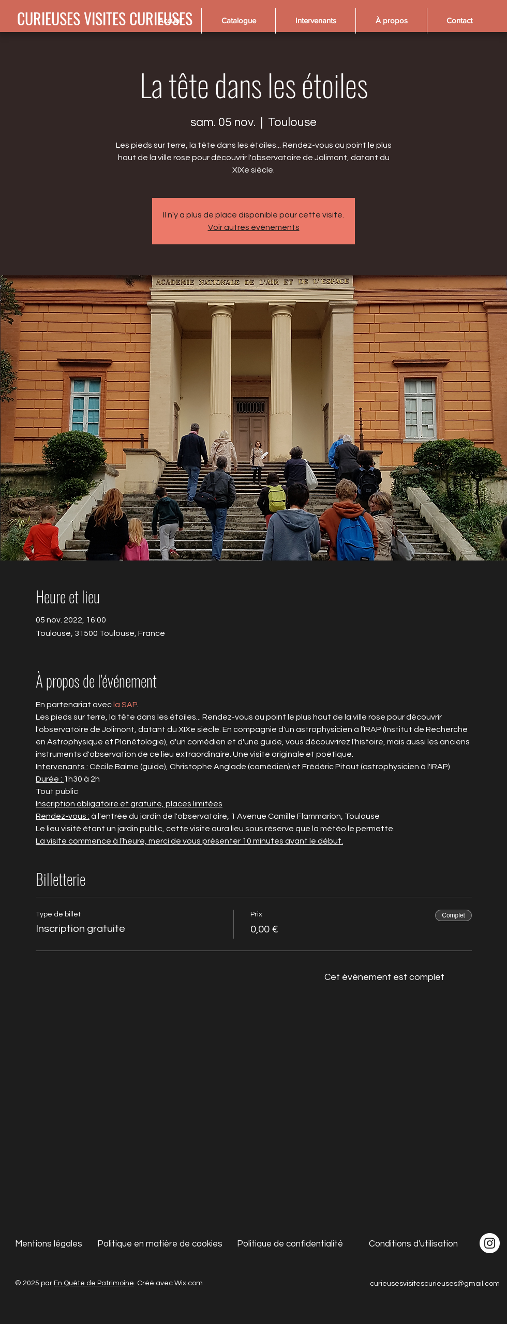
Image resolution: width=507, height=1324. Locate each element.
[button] (238, 21)
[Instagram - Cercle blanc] (490, 1243)
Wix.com (188, 1283)
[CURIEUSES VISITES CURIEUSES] (105, 18)
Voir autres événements (254, 227)
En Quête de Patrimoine (94, 1283)
